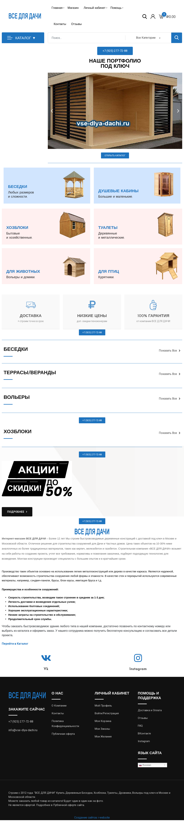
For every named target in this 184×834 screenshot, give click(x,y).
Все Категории (145, 37)
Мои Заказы (102, 728)
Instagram (138, 669)
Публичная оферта (63, 733)
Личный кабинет (94, 8)
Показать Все (169, 350)
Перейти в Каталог (15, 643)
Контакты (60, 24)
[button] (115, 51)
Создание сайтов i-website (92, 817)
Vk (46, 669)
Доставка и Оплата (150, 710)
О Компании (59, 705)
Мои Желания (103, 736)
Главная (57, 8)
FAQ (140, 725)
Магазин (73, 8)
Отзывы (76, 24)
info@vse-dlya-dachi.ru (22, 730)
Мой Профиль (103, 705)
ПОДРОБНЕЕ (15, 511)
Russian (145, 765)
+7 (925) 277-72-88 (20, 721)
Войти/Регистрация (107, 713)
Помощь (116, 8)
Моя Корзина (103, 721)
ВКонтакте (144, 733)
